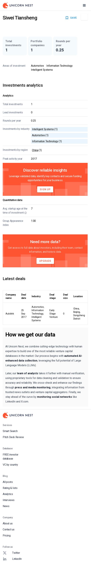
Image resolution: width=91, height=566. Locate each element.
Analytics (8, 494)
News (6, 506)
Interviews (8, 500)
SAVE (71, 18)
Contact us (8, 529)
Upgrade (45, 261)
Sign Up (45, 189)
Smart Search (10, 431)
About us (8, 523)
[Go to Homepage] (18, 5)
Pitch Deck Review (13, 437)
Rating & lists (10, 488)
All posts (8, 482)
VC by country (10, 464)
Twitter (11, 553)
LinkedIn (12, 559)
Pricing (6, 535)
